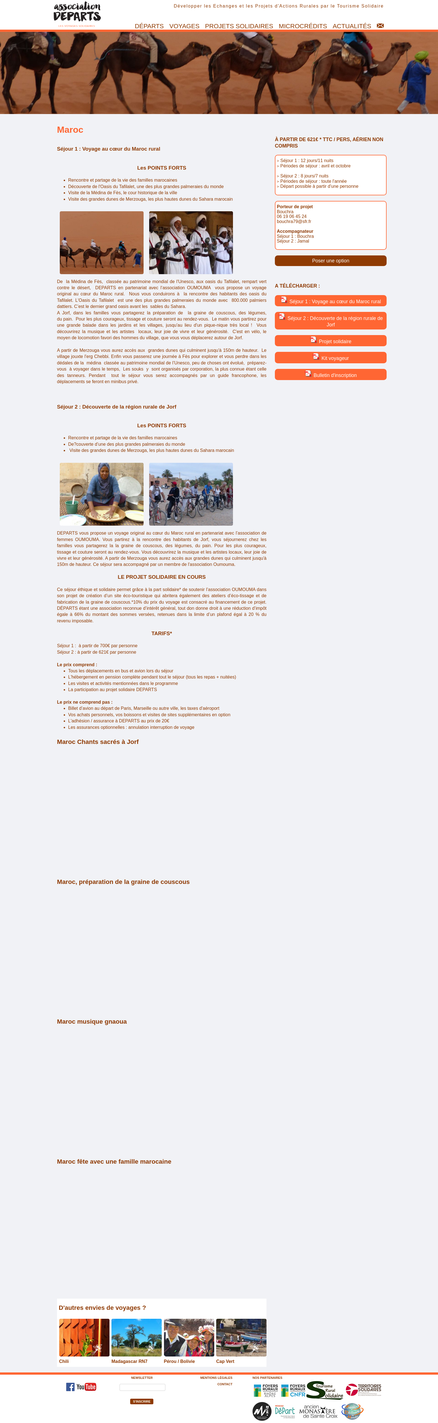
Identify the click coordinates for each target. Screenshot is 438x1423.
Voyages (184, 26)
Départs (149, 26)
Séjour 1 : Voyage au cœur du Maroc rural (330, 300)
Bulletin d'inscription (331, 374)
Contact (224, 1384)
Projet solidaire (330, 340)
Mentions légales (216, 1377)
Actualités (352, 26)
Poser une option (330, 261)
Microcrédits (303, 26)
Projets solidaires (239, 26)
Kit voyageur (331, 357)
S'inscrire (142, 1401)
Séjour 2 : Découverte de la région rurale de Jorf (330, 320)
